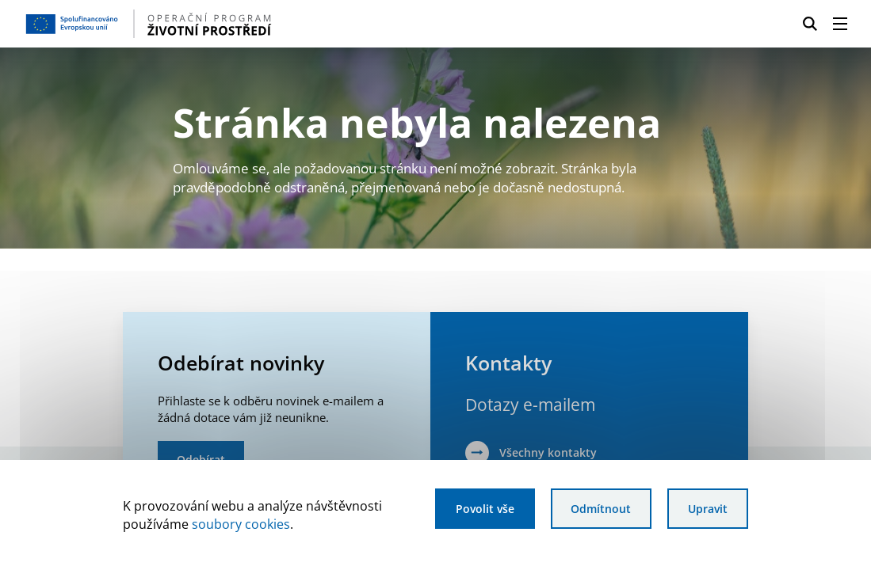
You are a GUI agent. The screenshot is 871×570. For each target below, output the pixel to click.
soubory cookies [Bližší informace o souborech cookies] (241, 524)
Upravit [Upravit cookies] (708, 508)
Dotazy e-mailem (530, 404)
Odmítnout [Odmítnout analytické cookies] (601, 508)
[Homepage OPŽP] (213, 24)
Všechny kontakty (548, 452)
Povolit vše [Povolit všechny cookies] (485, 508)
